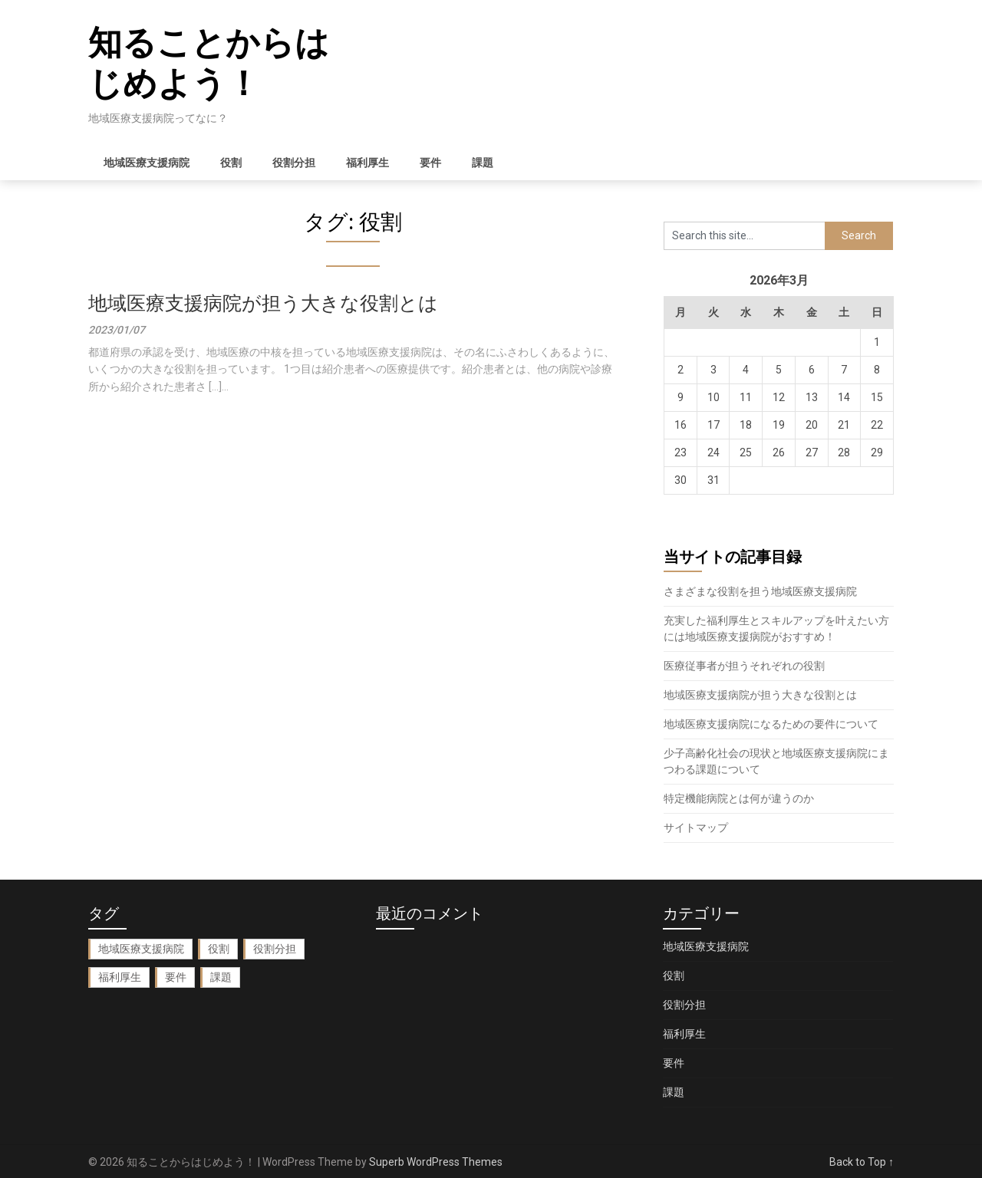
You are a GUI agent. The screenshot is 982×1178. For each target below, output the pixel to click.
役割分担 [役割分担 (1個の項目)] (274, 949)
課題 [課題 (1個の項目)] (221, 977)
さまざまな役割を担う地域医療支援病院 (760, 591)
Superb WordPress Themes (436, 1162)
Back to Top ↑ (861, 1162)
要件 (430, 162)
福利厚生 (367, 162)
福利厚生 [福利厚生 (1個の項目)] (119, 977)
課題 (482, 162)
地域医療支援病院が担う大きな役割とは (263, 303)
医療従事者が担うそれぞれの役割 (744, 666)
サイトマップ (696, 827)
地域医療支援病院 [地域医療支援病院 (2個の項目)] (141, 949)
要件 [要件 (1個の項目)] (175, 977)
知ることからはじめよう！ (208, 63)
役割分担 (293, 162)
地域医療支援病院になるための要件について (771, 724)
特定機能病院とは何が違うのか (739, 798)
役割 (231, 162)
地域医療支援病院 (146, 162)
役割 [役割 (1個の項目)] (218, 949)
